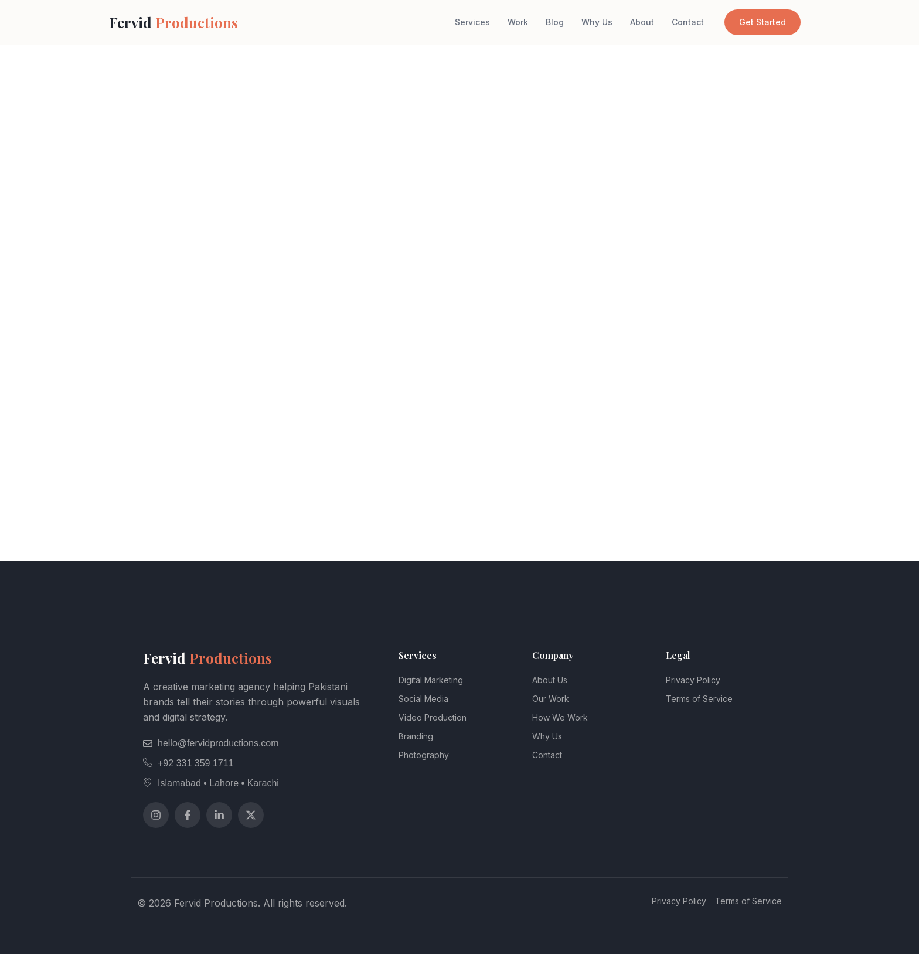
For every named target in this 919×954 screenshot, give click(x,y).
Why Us (596, 22)
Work (518, 22)
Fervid (173, 22)
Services (472, 22)
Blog (555, 22)
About (642, 22)
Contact (688, 22)
